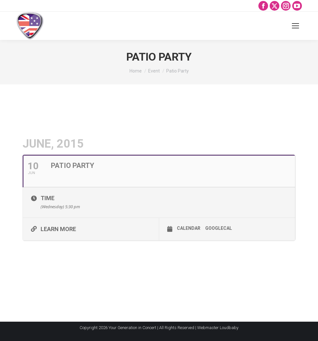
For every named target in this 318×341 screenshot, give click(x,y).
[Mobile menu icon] (295, 25)
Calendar (188, 228)
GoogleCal (218, 228)
